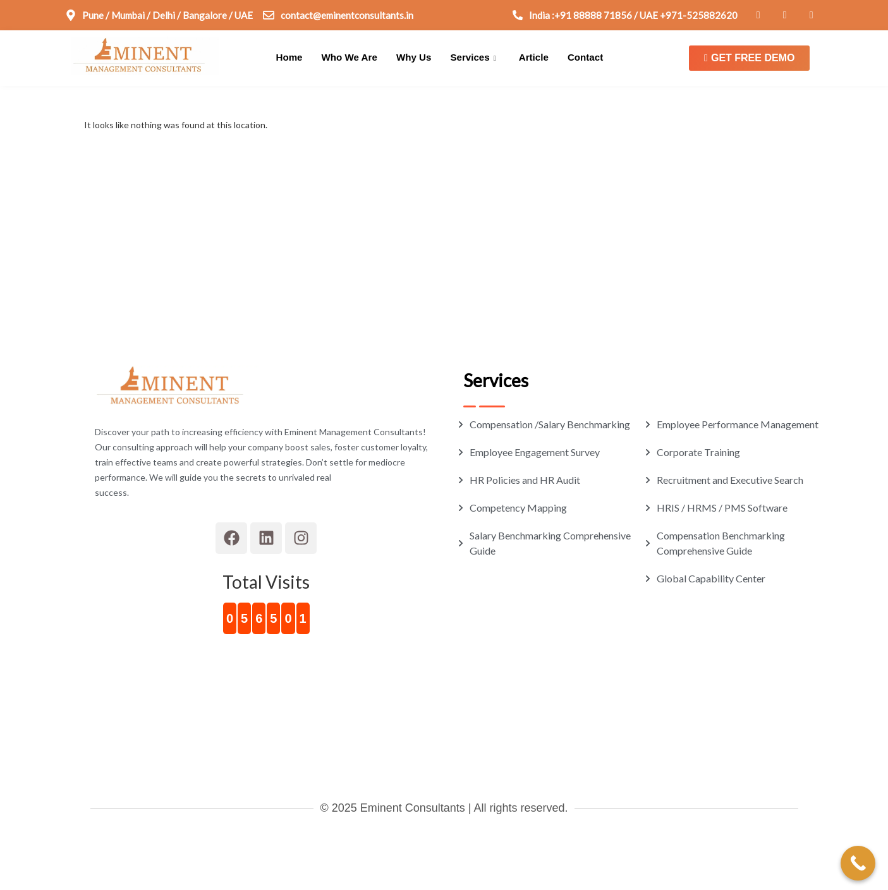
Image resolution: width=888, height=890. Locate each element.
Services (472, 58)
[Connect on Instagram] (809, 15)
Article (532, 57)
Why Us (413, 57)
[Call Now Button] (858, 863)
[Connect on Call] (625, 15)
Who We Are (349, 57)
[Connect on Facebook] (756, 15)
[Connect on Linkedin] (782, 15)
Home (289, 57)
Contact (584, 57)
